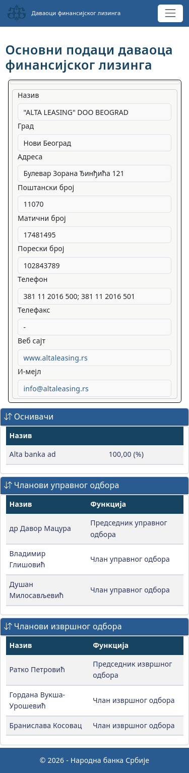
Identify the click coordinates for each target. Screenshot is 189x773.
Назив (28, 95)
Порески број (41, 248)
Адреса (30, 156)
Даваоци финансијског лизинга (64, 13)
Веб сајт (31, 340)
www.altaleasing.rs (56, 358)
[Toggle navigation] (170, 13)
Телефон (33, 279)
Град (26, 126)
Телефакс (34, 310)
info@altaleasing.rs (56, 388)
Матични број (42, 218)
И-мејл (29, 371)
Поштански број (46, 187)
